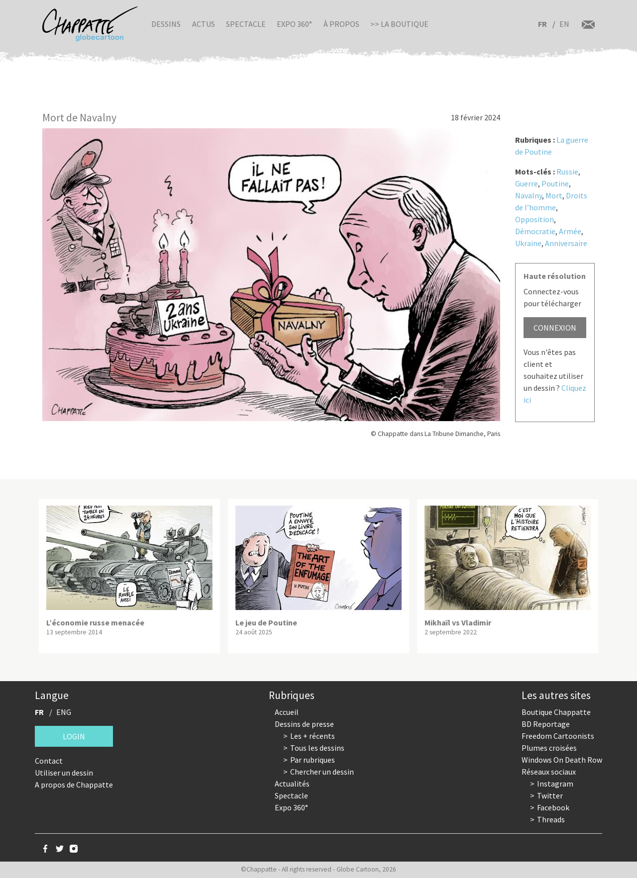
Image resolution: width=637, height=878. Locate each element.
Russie (567, 171)
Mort (553, 195)
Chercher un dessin (322, 772)
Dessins (166, 24)
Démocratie (535, 231)
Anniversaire (566, 243)
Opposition (534, 219)
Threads (551, 819)
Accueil (287, 712)
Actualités (292, 784)
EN (564, 24)
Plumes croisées (549, 748)
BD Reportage (546, 724)
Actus (203, 24)
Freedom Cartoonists (558, 736)
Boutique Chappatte (556, 712)
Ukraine (528, 243)
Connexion (554, 328)
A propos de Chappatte (74, 785)
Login (74, 736)
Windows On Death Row (562, 760)
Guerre (526, 183)
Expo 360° (294, 24)
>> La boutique (399, 24)
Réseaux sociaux (549, 772)
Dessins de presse (304, 724)
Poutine (555, 183)
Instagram (555, 784)
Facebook (553, 807)
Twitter (550, 795)
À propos (341, 24)
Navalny (528, 195)
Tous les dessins (317, 748)
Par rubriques (312, 760)
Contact (49, 761)
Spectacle (246, 24)
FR (542, 24)
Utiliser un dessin (64, 773)
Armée (570, 231)
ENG (63, 712)
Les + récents (312, 736)
